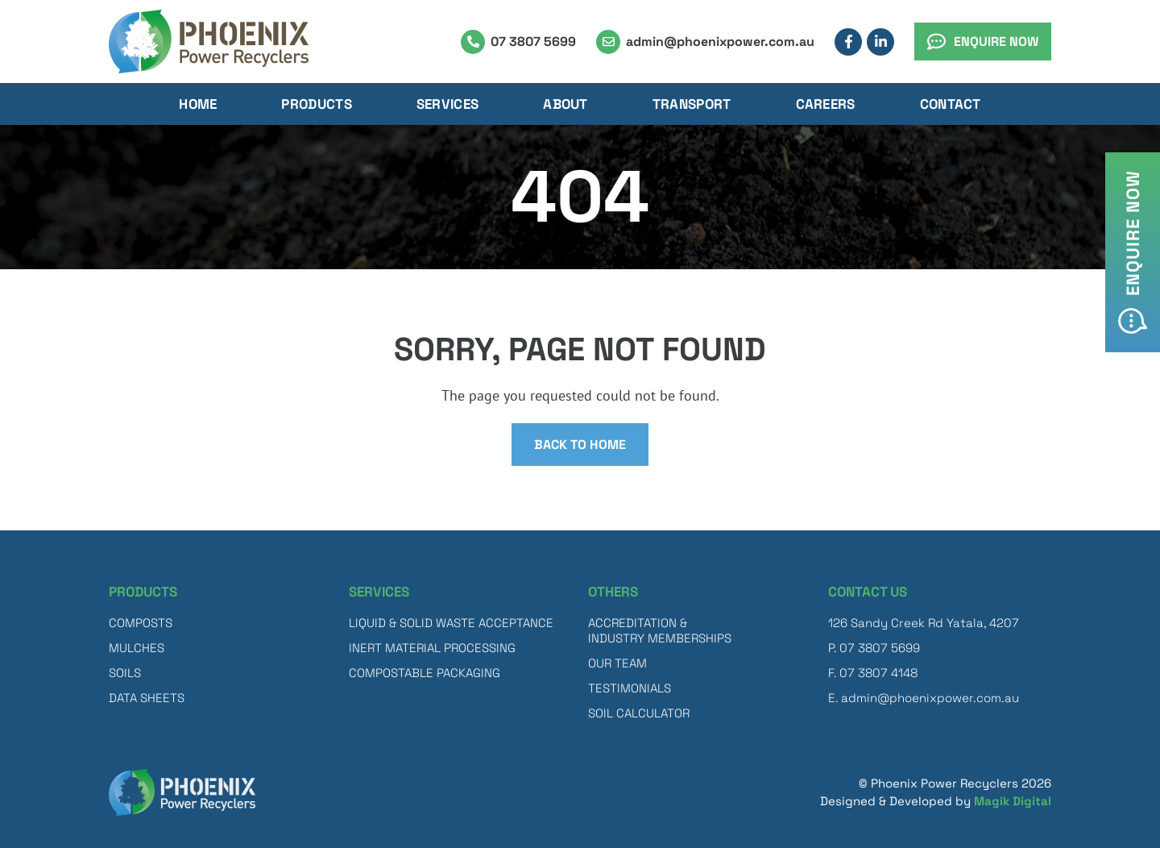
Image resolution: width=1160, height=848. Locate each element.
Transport (691, 104)
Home (198, 104)
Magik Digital (1012, 801)
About (565, 104)
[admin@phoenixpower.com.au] (608, 42)
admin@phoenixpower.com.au (720, 41)
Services (447, 104)
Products (316, 104)
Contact (950, 104)
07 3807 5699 (533, 41)
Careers (826, 104)
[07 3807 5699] (473, 42)
